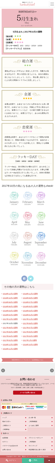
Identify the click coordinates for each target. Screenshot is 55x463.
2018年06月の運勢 (10, 306)
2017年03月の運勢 (30, 336)
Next (52, 370)
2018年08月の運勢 (10, 302)
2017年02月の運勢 (10, 340)
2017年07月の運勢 (30, 328)
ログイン (11, 460)
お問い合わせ (6, 449)
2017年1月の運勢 (30, 340)
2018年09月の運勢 (30, 298)
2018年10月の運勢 (10, 298)
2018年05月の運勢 (30, 306)
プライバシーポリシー (36, 438)
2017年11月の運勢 (30, 319)
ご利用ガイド (6, 425)
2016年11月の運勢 (10, 349)
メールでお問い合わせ (27, 392)
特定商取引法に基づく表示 (37, 449)
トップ (4, 417)
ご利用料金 (5, 429)
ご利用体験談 (33, 421)
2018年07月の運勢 (30, 302)
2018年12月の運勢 (10, 294)
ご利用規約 (32, 442)
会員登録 (5, 438)
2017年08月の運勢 (10, 328)
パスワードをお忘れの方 (10, 446)
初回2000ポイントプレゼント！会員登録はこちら (27, 360)
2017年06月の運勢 (10, 332)
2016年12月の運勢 (10, 345)
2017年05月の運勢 (30, 332)
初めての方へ (6, 421)
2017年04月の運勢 (10, 336)
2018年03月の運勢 (30, 311)
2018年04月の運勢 (10, 311)
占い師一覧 (32, 417)
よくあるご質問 (34, 425)
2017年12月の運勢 (10, 319)
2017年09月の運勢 (30, 323)
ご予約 (33, 460)
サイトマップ (33, 446)
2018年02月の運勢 (10, 315)
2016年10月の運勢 (30, 345)
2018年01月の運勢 (30, 315)
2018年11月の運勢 (30, 294)
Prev (3, 370)
